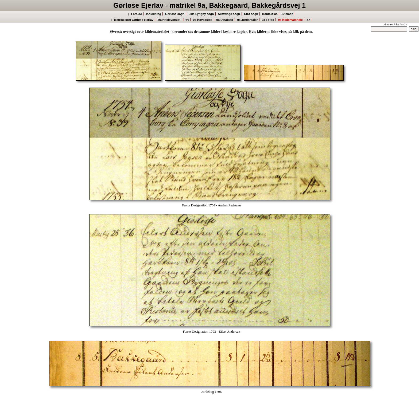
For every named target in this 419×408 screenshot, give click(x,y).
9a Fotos (268, 19)
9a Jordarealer (247, 19)
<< (187, 19)
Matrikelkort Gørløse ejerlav (133, 19)
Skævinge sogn (229, 13)
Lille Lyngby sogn (201, 13)
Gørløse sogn (174, 13)
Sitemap (287, 13)
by (402, 24)
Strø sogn (251, 13)
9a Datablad (224, 19)
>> (308, 19)
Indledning (153, 13)
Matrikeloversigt (170, 19)
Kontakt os (270, 13)
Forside (136, 13)
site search (389, 24)
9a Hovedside (202, 19)
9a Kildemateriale (290, 19)
